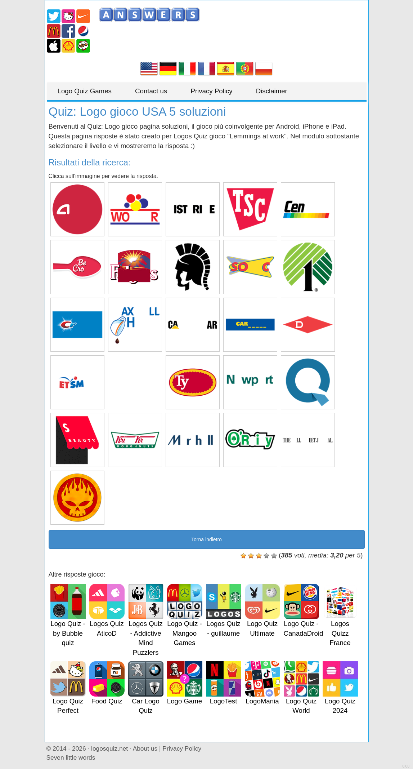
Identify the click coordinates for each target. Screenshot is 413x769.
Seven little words (70, 757)
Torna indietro (206, 539)
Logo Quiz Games (85, 91)
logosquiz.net (109, 748)
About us (145, 748)
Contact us (151, 91)
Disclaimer (271, 91)
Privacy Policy (211, 91)
